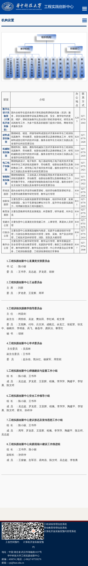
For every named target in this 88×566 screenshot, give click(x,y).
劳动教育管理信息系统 (55, 528)
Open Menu (84, 8)
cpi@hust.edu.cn (16, 563)
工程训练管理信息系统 (55, 524)
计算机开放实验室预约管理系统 (60, 531)
